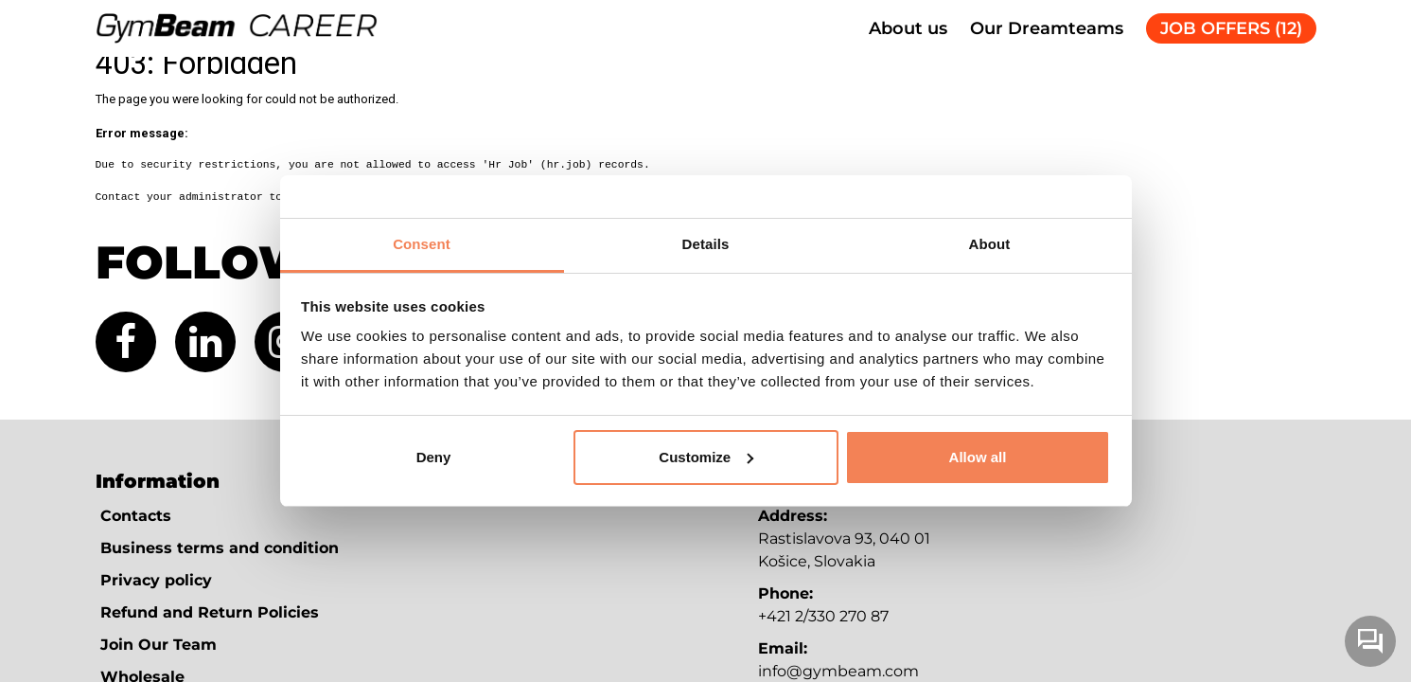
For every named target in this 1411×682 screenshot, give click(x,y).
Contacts (135, 516)
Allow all (978, 457)
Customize (706, 457)
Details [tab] (706, 244)
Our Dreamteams (1046, 28)
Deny (433, 457)
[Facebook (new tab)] (126, 342)
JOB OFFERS (1231, 28)
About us (908, 28)
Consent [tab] (421, 244)
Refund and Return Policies (209, 612)
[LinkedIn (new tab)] (205, 342)
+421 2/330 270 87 (823, 616)
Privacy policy (156, 580)
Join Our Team (158, 645)
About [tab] (990, 244)
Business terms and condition (219, 548)
